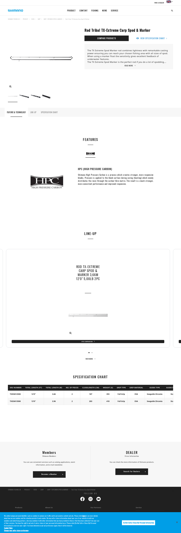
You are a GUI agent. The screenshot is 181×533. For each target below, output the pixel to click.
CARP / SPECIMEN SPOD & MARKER (53, 19)
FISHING (94, 11)
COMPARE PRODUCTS (106, 38)
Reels (16, 494)
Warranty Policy (141, 497)
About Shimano (50, 494)
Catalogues (49, 500)
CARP (39, 19)
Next (71, 58)
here (84, 517)
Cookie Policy (8, 529)
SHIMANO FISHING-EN (14, 19)
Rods (16, 497)
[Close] (177, 524)
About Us (49, 487)
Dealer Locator (140, 503)
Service (139, 487)
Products (18, 487)
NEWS (104, 11)
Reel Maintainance (142, 500)
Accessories (19, 510)
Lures (17, 503)
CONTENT (83, 11)
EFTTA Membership (51, 510)
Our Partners (95, 487)
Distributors (49, 507)
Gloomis (93, 494)
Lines (16, 500)
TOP (171, 20)
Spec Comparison (68, 324)
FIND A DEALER (155, 3)
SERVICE (114, 11)
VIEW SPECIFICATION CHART (152, 38)
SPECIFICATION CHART (49, 115)
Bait (16, 507)
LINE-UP (33, 115)
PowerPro (93, 497)
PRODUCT (71, 11)
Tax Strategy (49, 503)
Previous (11, 58)
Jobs (46, 497)
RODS (32, 19)
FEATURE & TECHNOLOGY (16, 115)
